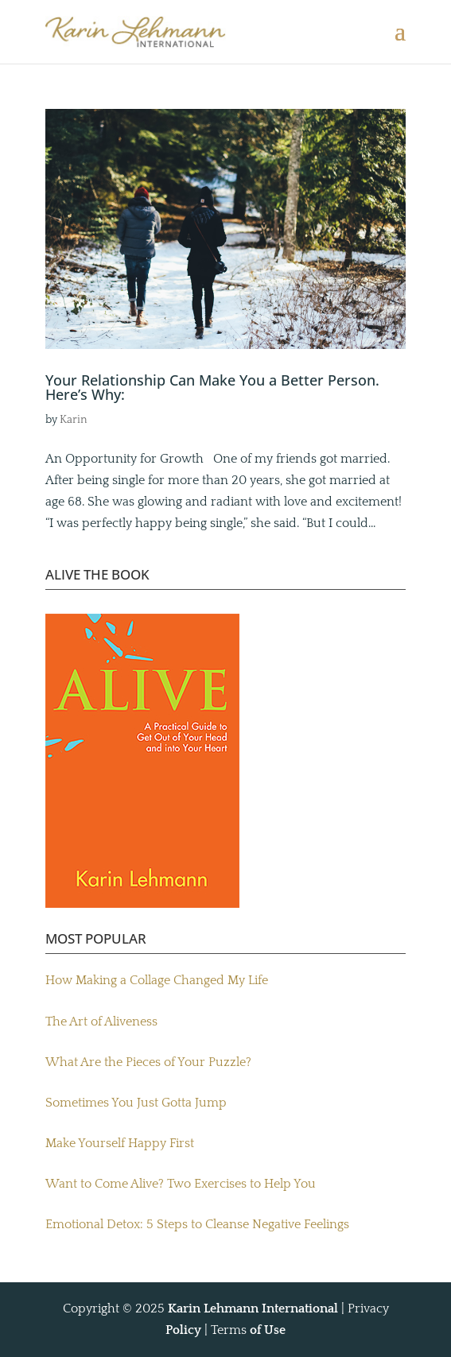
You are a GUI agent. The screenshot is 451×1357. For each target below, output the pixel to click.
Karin (73, 419)
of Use (268, 1330)
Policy (183, 1330)
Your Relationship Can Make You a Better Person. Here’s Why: (212, 387)
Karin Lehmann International (253, 1308)
